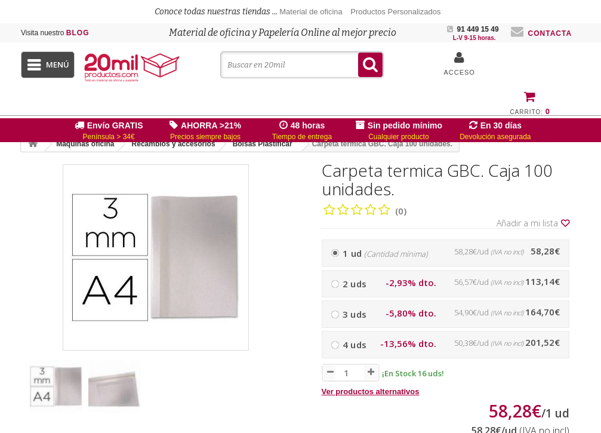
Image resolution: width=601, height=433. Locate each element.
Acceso (458, 72)
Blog (55, 33)
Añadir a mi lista (533, 223)
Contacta (541, 33)
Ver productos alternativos (371, 391)
